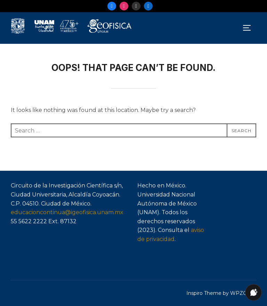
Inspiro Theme (203, 293)
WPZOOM (243, 293)
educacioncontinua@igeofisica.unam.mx (67, 212)
